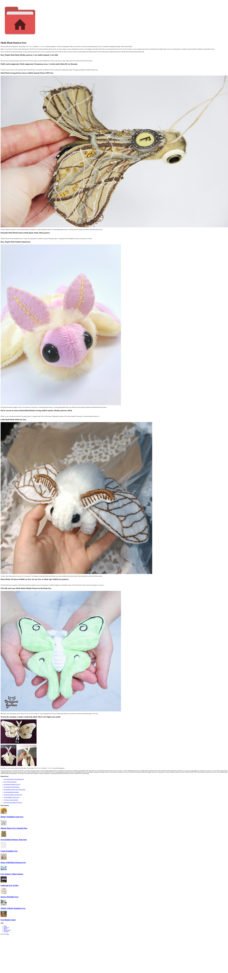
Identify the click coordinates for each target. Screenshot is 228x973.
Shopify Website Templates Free (13, 908)
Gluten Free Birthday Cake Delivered (13, 794)
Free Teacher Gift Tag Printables (11, 787)
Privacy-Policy (7, 930)
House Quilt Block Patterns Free (13, 862)
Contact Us (6, 927)
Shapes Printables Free (9, 897)
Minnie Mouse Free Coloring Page (14, 828)
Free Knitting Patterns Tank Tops (14, 840)
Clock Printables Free (9, 851)
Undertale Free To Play (10, 885)
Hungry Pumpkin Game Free (12, 817)
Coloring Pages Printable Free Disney (13, 802)
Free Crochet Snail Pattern (10, 782)
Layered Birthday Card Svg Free (11, 797)
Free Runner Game (8, 920)
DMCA (5, 928)
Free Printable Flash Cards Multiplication (14, 779)
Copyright (6, 931)
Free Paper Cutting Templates (11, 800)
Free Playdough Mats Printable (11, 792)
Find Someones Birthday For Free (12, 784)
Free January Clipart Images (12, 874)
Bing (8, 934)
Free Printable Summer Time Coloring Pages (14, 789)
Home (5, 926)
